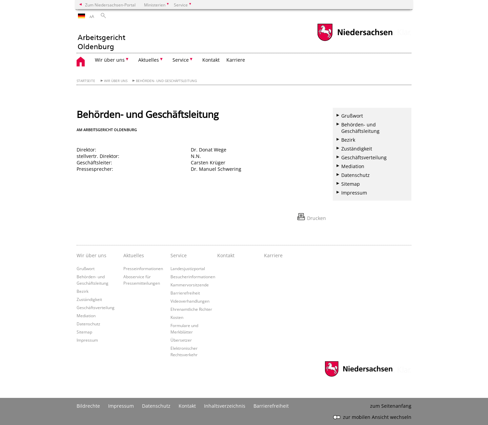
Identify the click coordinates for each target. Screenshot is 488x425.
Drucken (316, 218)
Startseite (86, 81)
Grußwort (352, 116)
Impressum (354, 192)
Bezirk (348, 140)
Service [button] (180, 60)
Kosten (176, 317)
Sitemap (350, 184)
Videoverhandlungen (189, 301)
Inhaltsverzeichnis (224, 406)
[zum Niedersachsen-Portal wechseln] (354, 40)
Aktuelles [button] (148, 60)
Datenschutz (355, 175)
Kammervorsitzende (189, 284)
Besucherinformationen (192, 276)
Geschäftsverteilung (364, 157)
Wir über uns (115, 81)
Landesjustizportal (187, 268)
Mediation (352, 166)
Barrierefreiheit (185, 293)
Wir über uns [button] (110, 60)
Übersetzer (181, 340)
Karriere (235, 60)
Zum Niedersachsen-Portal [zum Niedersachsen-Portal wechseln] (110, 4)
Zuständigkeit (356, 148)
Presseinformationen (143, 268)
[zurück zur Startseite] (101, 38)
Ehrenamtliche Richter (191, 309)
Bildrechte (88, 406)
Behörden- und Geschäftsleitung (166, 81)
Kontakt (211, 60)
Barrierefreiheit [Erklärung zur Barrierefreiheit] (271, 406)
